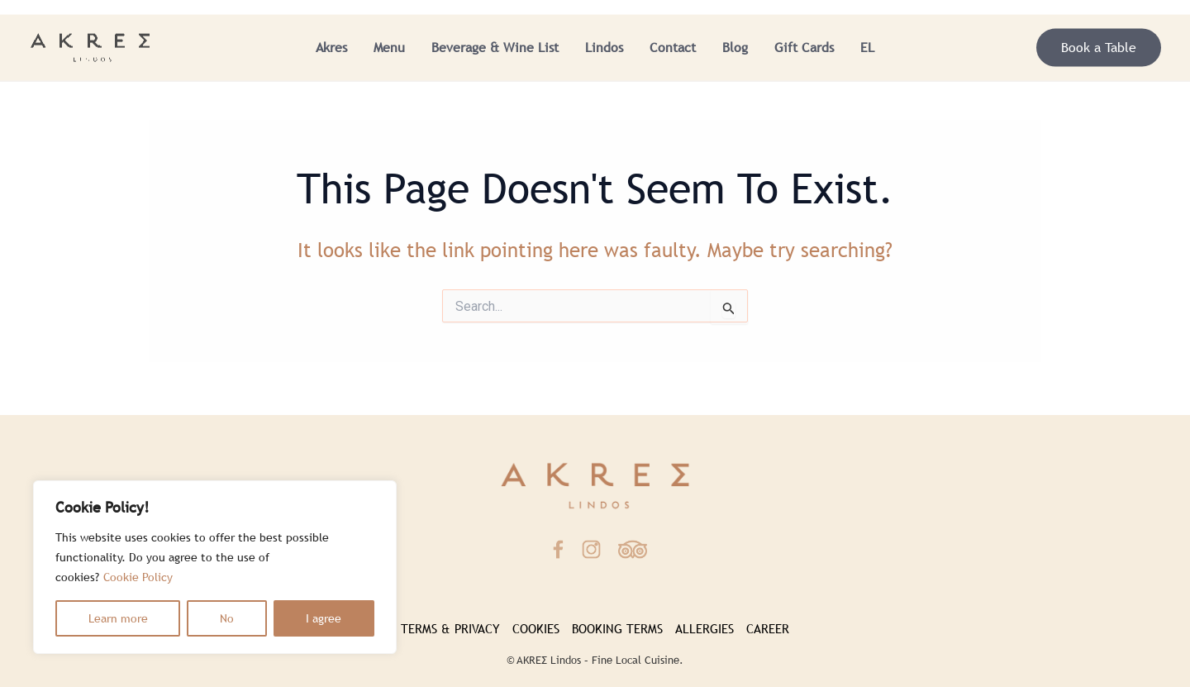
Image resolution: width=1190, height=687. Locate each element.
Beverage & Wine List (495, 47)
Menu (389, 47)
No (227, 618)
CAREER (767, 629)
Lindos (604, 47)
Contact (673, 47)
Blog (735, 47)
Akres (331, 47)
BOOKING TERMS (617, 629)
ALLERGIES (704, 629)
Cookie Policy (138, 577)
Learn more (118, 618)
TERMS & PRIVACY (450, 629)
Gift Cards (804, 47)
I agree (323, 618)
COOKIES (535, 629)
